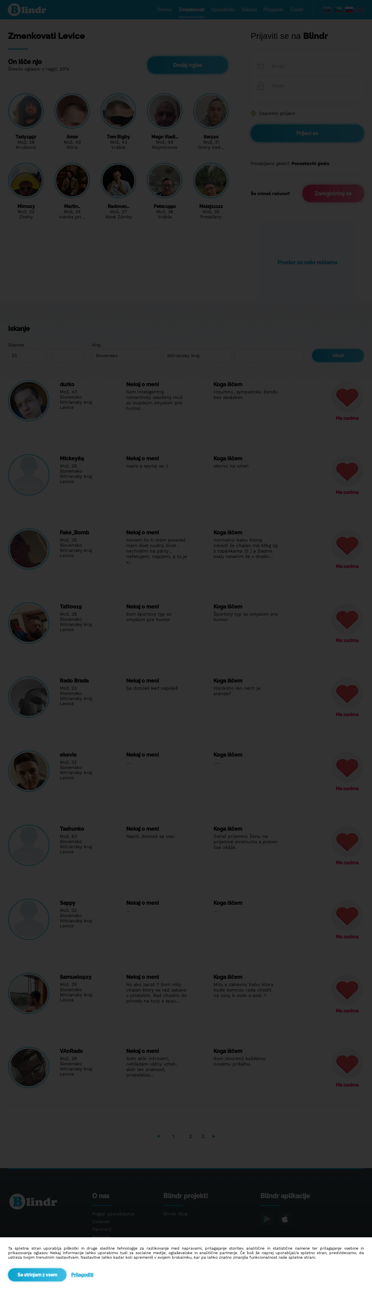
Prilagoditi (82, 1274)
